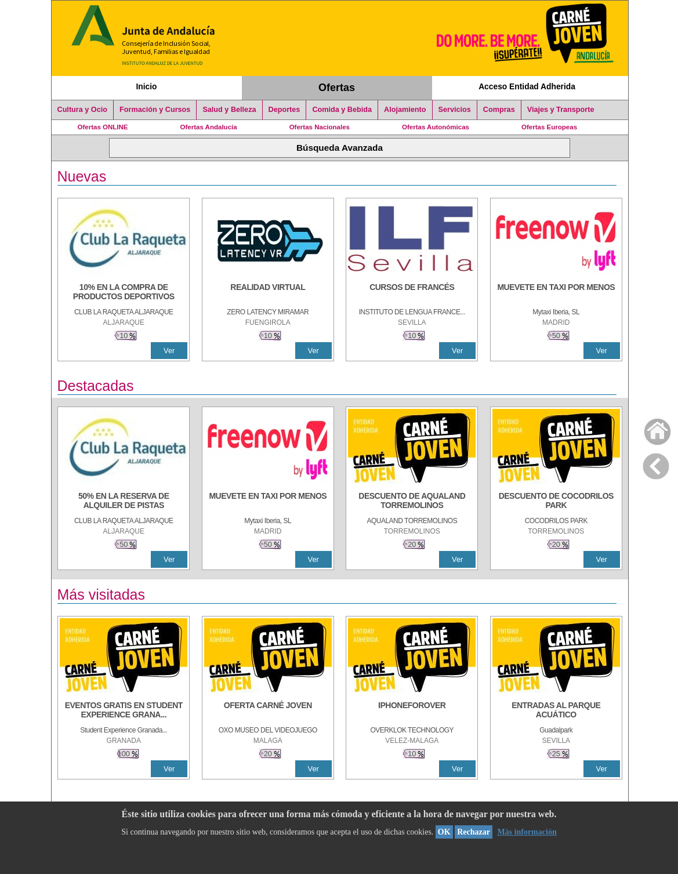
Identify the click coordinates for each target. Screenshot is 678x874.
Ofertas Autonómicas (435, 127)
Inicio (146, 86)
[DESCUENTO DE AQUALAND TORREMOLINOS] (412, 501)
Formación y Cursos (154, 110)
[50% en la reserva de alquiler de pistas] (123, 501)
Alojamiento (405, 110)
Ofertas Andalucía (208, 127)
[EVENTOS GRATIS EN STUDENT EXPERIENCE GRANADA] (123, 711)
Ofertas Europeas (549, 127)
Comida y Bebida (342, 110)
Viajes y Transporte (560, 110)
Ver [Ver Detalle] (169, 350)
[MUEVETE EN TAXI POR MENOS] (556, 293)
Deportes (284, 110)
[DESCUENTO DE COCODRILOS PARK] (556, 501)
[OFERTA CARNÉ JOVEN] (268, 711)
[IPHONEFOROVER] (412, 711)
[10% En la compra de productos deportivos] (123, 293)
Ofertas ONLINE (103, 127)
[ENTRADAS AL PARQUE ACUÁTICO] (556, 711)
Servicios (454, 110)
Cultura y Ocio (82, 110)
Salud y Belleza (229, 110)
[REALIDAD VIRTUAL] (268, 293)
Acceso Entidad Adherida (526, 86)
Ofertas (336, 87)
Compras (499, 110)
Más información (526, 832)
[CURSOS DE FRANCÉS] (412, 293)
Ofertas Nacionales (319, 127)
